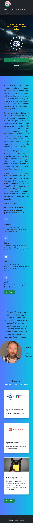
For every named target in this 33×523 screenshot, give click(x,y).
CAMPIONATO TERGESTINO (15, 9)
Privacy (11, 520)
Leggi (16, 66)
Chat (16, 60)
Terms (16, 520)
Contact (22, 520)
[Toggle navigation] (6, 12)
